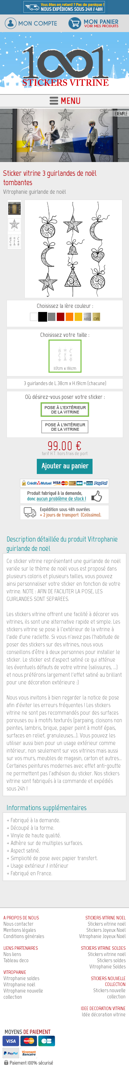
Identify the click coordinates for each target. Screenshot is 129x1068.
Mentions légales (19, 930)
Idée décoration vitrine (104, 1014)
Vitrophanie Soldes (107, 966)
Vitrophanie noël (19, 984)
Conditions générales (23, 936)
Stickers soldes (111, 960)
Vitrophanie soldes (21, 978)
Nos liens (12, 954)
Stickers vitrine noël (107, 923)
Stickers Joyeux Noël (106, 930)
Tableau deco (16, 960)
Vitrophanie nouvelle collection (23, 993)
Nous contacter (18, 923)
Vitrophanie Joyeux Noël (102, 936)
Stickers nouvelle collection (109, 993)
